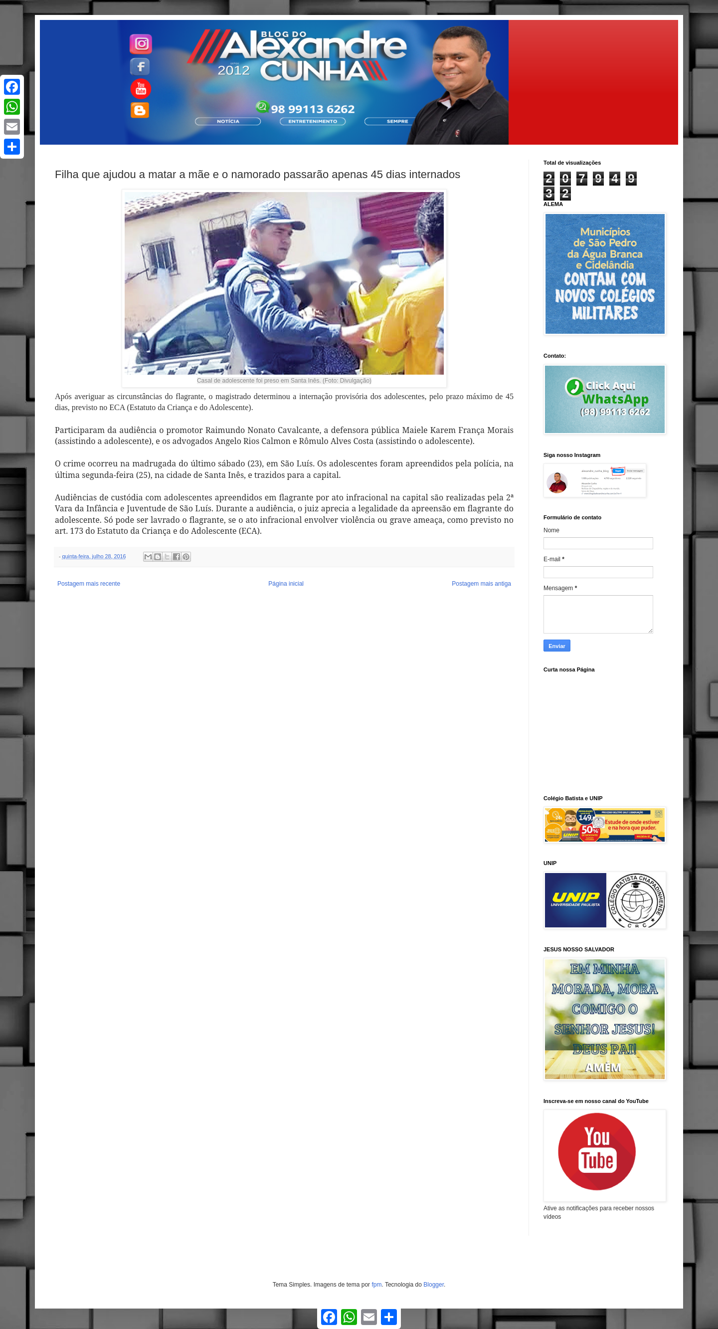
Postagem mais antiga (481, 583)
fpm (376, 1284)
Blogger (433, 1284)
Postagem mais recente (88, 583)
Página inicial (286, 583)
